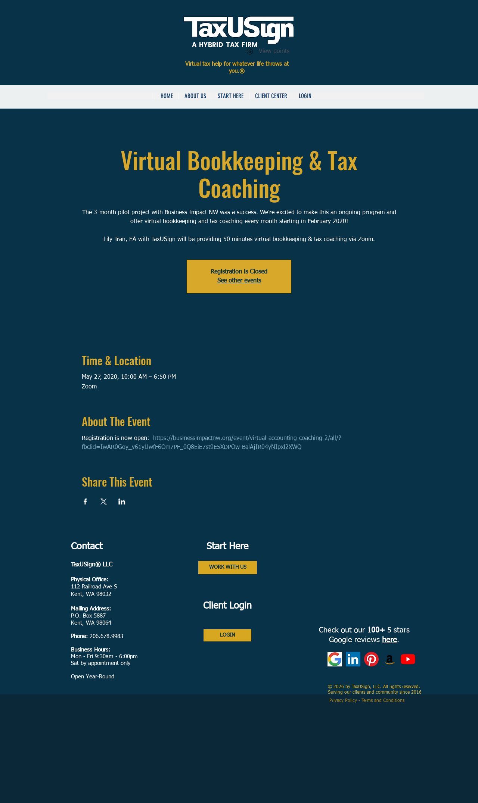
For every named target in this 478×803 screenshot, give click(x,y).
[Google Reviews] (335, 659)
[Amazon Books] (389, 659)
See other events (239, 281)
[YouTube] (408, 659)
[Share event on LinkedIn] (121, 501)
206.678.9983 (106, 636)
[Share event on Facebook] (85, 501)
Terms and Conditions (383, 701)
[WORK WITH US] (228, 567)
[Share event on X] (103, 501)
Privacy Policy (343, 701)
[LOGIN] (227, 635)
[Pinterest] (371, 659)
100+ (376, 630)
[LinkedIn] (353, 659)
